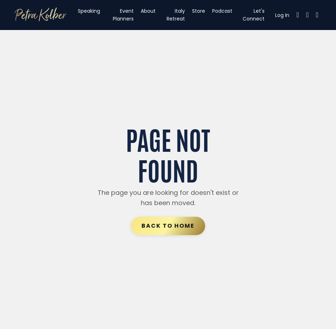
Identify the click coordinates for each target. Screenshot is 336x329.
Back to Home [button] (168, 226)
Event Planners (123, 14)
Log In (282, 15)
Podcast (222, 10)
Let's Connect (254, 14)
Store (198, 10)
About (148, 10)
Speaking (89, 10)
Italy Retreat (176, 14)
